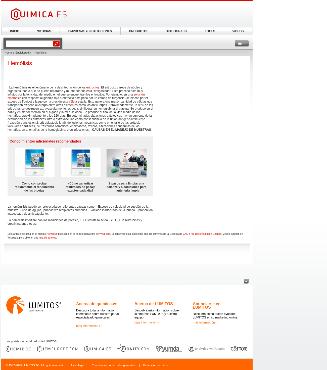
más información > (88, 326)
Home (8, 52)
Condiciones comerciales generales (113, 365)
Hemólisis (51, 234)
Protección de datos (155, 365)
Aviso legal (77, 365)
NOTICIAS (44, 31)
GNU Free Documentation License (202, 234)
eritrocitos (93, 87)
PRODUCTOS (138, 31)
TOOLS (210, 31)
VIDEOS (238, 31)
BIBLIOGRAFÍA (177, 31)
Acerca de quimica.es (96, 304)
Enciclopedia (23, 52)
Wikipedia (104, 234)
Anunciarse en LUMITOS (206, 305)
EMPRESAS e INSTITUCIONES (90, 31)
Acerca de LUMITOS (153, 304)
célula (73, 101)
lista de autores (47, 237)
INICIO (14, 31)
